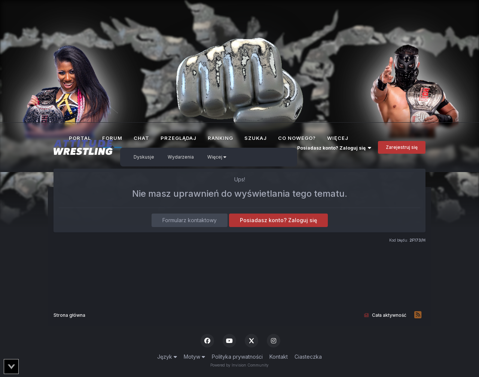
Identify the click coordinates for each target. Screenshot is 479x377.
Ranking (220, 138)
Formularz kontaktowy (189, 220)
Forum (112, 141)
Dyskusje (144, 157)
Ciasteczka (308, 356)
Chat (141, 138)
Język (167, 356)
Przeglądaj (178, 138)
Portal (80, 138)
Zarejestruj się (402, 147)
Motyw (194, 356)
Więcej (216, 157)
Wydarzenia (181, 157)
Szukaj (255, 138)
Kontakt (278, 356)
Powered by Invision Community (239, 365)
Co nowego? (297, 138)
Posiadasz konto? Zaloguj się (334, 148)
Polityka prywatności (237, 356)
